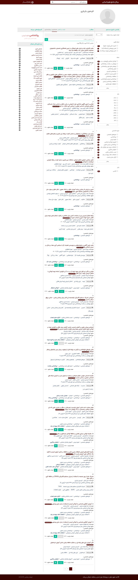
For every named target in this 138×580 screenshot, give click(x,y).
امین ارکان (86, 480)
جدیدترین (54, 29)
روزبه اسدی (85, 249)
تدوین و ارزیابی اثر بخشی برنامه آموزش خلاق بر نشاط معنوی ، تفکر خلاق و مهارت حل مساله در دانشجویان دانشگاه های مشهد (69, 190)
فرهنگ (58, 58)
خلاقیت (83, 199)
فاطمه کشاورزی (75, 354)
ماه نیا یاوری (39, 103)
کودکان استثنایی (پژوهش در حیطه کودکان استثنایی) (107, 61)
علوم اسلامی (33, 38)
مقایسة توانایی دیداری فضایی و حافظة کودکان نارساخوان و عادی (70, 434)
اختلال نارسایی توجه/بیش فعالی (64, 281)
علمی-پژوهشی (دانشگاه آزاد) (107, 48)
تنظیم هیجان (56, 386)
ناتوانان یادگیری (107, 150)
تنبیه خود (90, 173)
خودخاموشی (82, 114)
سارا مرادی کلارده (84, 302)
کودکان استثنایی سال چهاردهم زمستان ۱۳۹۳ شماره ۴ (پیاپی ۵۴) (74, 438)
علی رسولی (67, 354)
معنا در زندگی (54, 255)
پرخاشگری (82, 144)
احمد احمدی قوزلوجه (37, 68)
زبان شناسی (27, 38)
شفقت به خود (89, 117)
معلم (84, 417)
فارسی (107, 171)
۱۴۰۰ (107, 108)
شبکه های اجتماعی (74, 386)
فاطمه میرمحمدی (38, 124)
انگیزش (67, 58)
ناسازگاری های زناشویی (62, 85)
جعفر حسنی (68, 412)
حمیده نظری (39, 130)
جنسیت (83, 386)
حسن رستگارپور (38, 66)
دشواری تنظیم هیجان (63, 170)
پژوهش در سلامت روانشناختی (107, 64)
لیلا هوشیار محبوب (83, 506)
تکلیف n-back (57, 490)
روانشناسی (76, 262)
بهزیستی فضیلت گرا (80, 255)
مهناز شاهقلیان (75, 108)
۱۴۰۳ (107, 100)
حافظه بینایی (64, 553)
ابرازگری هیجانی (64, 114)
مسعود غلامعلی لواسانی (53, 194)
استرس (83, 308)
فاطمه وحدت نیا (84, 164)
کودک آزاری (62, 229)
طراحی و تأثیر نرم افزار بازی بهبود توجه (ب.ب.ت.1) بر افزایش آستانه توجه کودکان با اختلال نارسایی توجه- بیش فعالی (70, 272)
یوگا (48, 255)
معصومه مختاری (84, 456)
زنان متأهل (81, 117)
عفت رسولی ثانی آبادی (82, 194)
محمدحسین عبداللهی (65, 276)
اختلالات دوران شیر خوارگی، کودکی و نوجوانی (77, 340)
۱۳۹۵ (107, 111)
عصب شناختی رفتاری (67, 317)
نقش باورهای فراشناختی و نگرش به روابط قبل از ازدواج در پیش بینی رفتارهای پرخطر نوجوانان (70, 351)
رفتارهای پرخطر (70, 360)
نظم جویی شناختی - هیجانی (86, 88)
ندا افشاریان (85, 436)
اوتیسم (79, 417)
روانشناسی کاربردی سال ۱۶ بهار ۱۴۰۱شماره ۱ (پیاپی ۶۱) (77, 222)
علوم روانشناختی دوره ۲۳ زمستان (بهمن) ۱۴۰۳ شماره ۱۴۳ (76, 110)
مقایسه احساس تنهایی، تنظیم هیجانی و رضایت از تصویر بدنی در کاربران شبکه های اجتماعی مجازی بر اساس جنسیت (70, 377)
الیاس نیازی (39, 107)
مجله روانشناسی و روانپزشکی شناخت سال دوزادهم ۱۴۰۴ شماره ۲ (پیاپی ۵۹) (71, 54)
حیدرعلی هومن (38, 126)
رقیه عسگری (39, 105)
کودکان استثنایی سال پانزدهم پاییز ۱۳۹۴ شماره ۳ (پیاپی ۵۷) (75, 333)
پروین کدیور (39, 57)
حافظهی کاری (66, 490)
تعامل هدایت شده (63, 417)
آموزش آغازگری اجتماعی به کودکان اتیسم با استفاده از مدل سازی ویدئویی (68, 504)
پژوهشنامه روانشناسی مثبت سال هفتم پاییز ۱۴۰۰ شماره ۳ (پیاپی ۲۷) (73, 251)
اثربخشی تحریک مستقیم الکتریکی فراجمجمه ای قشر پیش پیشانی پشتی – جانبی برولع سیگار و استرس (69, 299)
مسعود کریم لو (38, 114)
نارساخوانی (82, 553)
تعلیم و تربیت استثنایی (107, 74)
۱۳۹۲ (107, 118)
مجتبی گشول (85, 412)
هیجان (70, 396)
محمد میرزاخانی (38, 111)
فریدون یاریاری (68, 52)
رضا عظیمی (60, 52)
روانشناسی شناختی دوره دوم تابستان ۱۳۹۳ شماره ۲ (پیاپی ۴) (75, 483)
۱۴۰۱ (107, 105)
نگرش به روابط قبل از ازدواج (58, 360)
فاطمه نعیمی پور (84, 108)
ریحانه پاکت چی (84, 547)
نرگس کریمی (85, 220)
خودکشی (72, 170)
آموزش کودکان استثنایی (66, 288)
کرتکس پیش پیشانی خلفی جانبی (84, 490)
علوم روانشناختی (107, 69)
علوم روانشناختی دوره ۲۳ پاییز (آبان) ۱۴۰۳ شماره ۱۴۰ (77, 81)
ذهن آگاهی (62, 255)
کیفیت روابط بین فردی (55, 144)
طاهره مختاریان (67, 331)
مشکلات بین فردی (51, 170)
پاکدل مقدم (66, 506)
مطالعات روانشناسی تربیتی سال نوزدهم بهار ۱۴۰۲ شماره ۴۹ (76, 196)
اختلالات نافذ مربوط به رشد (107, 155)
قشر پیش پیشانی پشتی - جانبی (55, 308)
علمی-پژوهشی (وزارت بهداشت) (107, 51)
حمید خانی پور (77, 52)
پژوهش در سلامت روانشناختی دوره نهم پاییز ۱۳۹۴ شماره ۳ (75, 382)
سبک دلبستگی (73, 114)
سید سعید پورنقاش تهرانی (71, 79)
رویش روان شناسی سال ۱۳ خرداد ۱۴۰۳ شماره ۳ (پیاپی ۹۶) (76, 140)
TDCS (60, 486)
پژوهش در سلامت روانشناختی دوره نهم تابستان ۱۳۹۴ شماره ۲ (75, 356)
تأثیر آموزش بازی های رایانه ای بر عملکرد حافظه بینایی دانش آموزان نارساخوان (71, 543)
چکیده (60, 68)
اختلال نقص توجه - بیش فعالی (85, 229)
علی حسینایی (38, 109)
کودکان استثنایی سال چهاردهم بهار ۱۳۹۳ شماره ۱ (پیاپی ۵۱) (76, 458)
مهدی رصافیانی (38, 116)
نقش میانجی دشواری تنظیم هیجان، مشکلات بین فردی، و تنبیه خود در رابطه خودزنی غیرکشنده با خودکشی (70, 161)
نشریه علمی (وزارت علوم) (107, 46)
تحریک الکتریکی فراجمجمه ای (72, 308)
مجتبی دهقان (76, 380)
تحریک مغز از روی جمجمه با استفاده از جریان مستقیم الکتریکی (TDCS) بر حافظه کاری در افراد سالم (69, 477)
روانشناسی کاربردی (107, 71)
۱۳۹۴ (107, 113)
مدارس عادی (72, 417)
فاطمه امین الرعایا (68, 436)
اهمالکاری (82, 58)
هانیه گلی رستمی (84, 79)
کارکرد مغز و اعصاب (107, 157)
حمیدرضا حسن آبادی (64, 456)
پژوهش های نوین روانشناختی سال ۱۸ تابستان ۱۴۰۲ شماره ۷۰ (75, 166)
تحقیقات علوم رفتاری (107, 84)
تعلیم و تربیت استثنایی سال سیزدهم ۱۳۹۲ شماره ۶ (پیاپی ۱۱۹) (75, 549)
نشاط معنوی (68, 199)
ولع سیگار (90, 311)
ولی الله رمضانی (38, 120)
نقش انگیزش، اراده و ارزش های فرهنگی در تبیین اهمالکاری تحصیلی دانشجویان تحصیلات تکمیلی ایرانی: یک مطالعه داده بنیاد (71, 49)
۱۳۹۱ (107, 121)
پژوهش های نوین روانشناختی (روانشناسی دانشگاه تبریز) (107, 66)
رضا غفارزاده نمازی (83, 138)
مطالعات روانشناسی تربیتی (107, 81)
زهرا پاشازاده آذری (37, 99)
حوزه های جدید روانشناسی (65, 262)
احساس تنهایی (54, 114)
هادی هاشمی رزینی (64, 138)
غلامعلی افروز (51, 79)
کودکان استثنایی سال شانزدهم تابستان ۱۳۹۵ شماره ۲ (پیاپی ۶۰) (74, 278)
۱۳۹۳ (107, 116)
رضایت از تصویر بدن (88, 389)
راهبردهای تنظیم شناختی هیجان (70, 144)
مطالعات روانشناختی (107, 76)
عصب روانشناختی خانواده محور (77, 85)
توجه (83, 281)
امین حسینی (68, 380)
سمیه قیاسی (85, 52)
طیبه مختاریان (85, 331)
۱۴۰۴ (107, 98)
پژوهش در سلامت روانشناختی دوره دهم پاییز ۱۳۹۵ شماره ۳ (75, 304)
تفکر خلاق (61, 199)
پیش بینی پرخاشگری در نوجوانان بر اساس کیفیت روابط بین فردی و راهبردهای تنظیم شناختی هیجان (70, 135)
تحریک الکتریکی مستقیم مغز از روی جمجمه (74, 486)
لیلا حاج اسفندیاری (37, 128)
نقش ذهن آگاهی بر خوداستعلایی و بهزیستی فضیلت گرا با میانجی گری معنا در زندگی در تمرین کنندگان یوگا (69, 246)
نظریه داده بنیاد (75, 58)
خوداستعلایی (70, 255)
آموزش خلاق (76, 199)
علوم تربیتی (76, 288)
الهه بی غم (39, 122)
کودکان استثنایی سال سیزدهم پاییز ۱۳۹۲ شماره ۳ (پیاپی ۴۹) (75, 508)
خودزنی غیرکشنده (80, 170)
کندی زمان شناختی (71, 229)
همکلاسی (54, 417)
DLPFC (73, 490)
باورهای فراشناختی (80, 360)
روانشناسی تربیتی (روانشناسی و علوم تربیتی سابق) (107, 79)
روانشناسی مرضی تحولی (66, 338)
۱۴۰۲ (107, 103)
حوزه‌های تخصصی (85, 65)
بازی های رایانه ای (73, 553)
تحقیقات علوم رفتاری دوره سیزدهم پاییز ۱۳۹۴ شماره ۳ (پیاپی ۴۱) (74, 414)
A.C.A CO (21, 577)
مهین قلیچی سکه (58, 436)
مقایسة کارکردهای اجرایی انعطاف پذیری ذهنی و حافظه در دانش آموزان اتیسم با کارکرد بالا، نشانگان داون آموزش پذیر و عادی (70, 453)
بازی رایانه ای (77, 281)
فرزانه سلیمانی (84, 276)
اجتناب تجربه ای (81, 226)
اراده (63, 58)
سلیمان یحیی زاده (37, 101)
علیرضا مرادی (66, 547)
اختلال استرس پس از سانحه (68, 226)
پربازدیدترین (48, 29)
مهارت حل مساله (53, 199)
